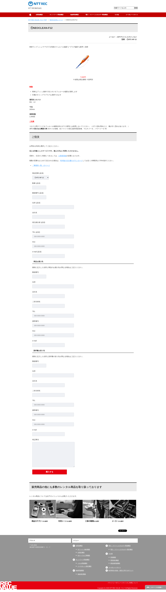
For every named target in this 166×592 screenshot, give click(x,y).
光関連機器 (39, 14)
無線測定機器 (82, 574)
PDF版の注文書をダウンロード (71, 161)
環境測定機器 (114, 560)
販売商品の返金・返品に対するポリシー (120, 570)
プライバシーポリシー (114, 583)
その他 (117, 14)
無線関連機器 (74, 14)
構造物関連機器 (115, 563)
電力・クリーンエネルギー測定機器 (121, 549)
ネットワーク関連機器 (56, 14)
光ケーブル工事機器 (84, 555)
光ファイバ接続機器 (84, 549)
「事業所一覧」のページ (41, 165)
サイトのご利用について (130, 583)
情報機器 (113, 557)
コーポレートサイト (132, 14)
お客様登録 (62, 156)
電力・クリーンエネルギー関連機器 (97, 14)
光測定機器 (81, 552)
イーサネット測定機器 (84, 566)
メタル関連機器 (82, 563)
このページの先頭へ (156, 587)
